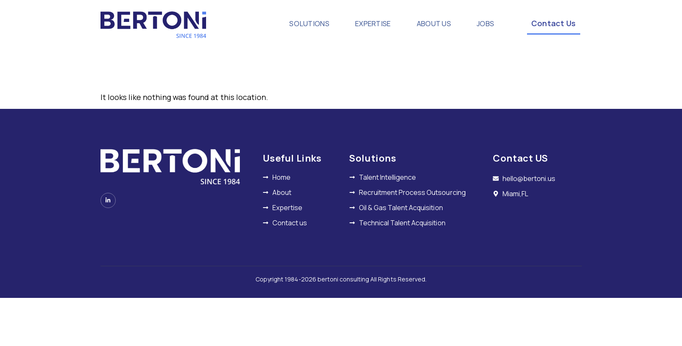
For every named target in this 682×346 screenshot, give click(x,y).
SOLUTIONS (295, 24)
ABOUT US (432, 24)
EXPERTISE (365, 24)
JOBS (483, 24)
